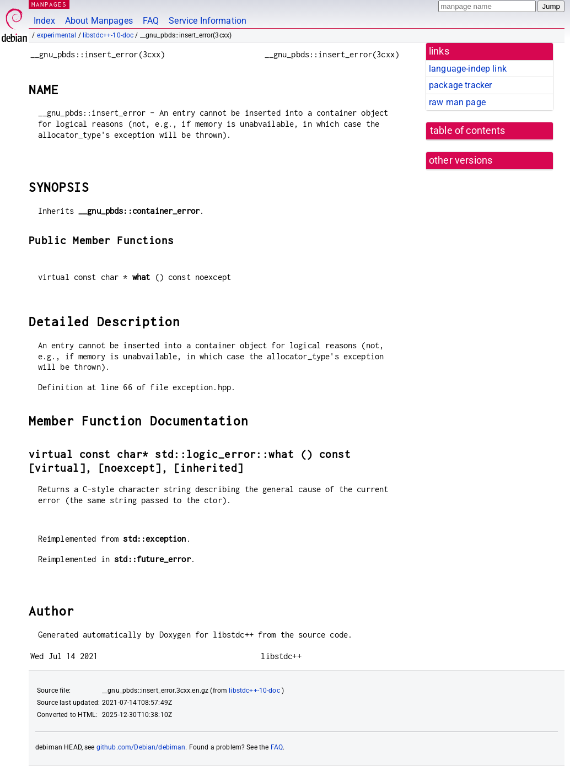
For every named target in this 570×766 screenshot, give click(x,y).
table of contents (468, 130)
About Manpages (99, 20)
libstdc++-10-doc (108, 35)
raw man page (457, 102)
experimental (57, 35)
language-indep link (468, 68)
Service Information (207, 20)
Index (44, 20)
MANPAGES (49, 4)
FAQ (151, 20)
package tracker (460, 85)
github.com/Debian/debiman (141, 747)
